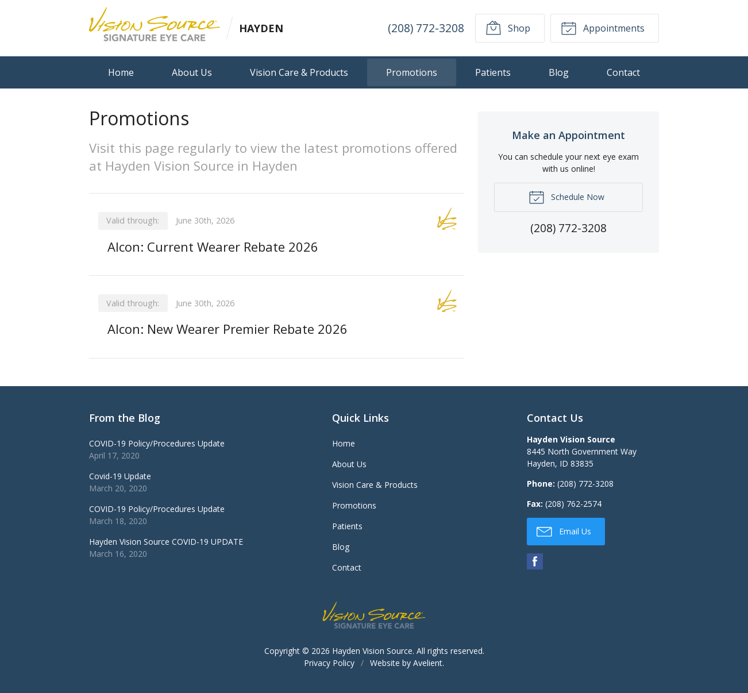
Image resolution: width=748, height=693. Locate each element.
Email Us (564, 531)
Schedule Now (566, 196)
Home (121, 72)
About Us (192, 72)
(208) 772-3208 (426, 28)
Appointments (603, 28)
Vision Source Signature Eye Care (374, 615)
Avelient (427, 662)
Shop (507, 28)
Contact (623, 72)
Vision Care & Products (299, 72)
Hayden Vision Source (372, 650)
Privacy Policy (329, 662)
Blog (559, 72)
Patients (493, 72)
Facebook (535, 561)
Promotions (411, 72)
